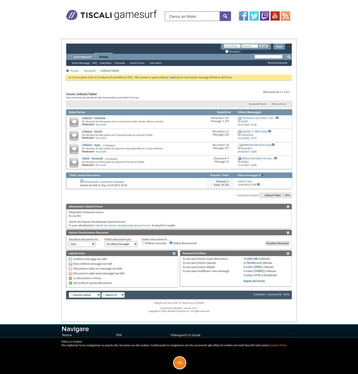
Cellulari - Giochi (92, 131)
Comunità (119, 63)
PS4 (119, 335)
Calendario (105, 63)
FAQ (94, 63)
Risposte (215, 175)
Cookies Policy (278, 345)
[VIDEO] (259, 271)
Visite (225, 175)
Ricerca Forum (279, 103)
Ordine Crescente (154, 243)
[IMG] (257, 267)
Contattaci (259, 294)
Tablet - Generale (92, 158)
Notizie (67, 335)
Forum (104, 57)
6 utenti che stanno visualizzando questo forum (122, 225)
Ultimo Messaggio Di (250, 175)
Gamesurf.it (274, 294)
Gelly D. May (99, 185)
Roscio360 (101, 124)
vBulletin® (178, 308)
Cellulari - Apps (91, 145)
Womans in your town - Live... (258, 118)
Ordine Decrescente (183, 243)
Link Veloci (156, 63)
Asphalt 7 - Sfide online (255, 131)
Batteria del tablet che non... (258, 158)
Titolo (72, 175)
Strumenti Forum (257, 103)
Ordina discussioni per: (118, 239)
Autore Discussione (89, 175)
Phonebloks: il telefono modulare (104, 181)
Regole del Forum (254, 281)
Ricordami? (232, 51)
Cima (287, 195)
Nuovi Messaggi (81, 63)
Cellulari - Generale (93, 118)
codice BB (252, 258)
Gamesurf (90, 70)
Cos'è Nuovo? (83, 57)
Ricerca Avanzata (277, 62)
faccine (251, 262)
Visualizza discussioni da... (84, 239)
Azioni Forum (137, 63)
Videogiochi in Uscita (185, 335)
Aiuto (279, 46)
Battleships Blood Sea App (256, 144)
